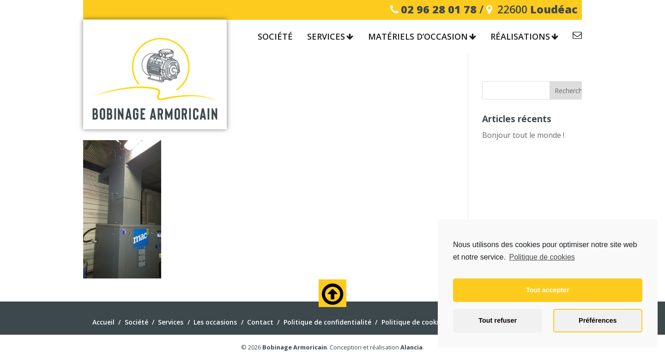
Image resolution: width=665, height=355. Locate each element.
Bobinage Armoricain (294, 347)
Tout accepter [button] (547, 290)
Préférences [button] (598, 320)
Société (275, 37)
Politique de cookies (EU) (420, 322)
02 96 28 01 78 (439, 9)
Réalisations (520, 37)
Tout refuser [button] (497, 320)
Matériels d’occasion (418, 37)
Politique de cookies (541, 257)
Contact (577, 36)
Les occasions (215, 322)
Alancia (411, 347)
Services (326, 37)
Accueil (103, 322)
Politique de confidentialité (327, 322)
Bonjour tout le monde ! (523, 135)
